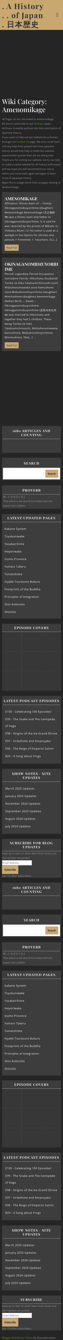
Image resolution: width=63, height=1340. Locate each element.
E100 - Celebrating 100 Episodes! (28, 711)
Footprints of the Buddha (22, 589)
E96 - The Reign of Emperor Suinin (29, 748)
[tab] (57, 15)
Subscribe (10, 869)
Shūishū (10, 612)
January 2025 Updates (20, 796)
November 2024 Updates (22, 803)
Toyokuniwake (15, 536)
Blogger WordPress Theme (17, 1337)
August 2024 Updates (20, 819)
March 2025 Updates (20, 788)
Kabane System (15, 529)
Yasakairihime (14, 544)
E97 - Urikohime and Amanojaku (28, 741)
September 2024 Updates (23, 811)
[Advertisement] (31, 63)
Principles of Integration (22, 597)
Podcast (38, 123)
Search (31, 463)
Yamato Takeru (15, 566)
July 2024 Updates (18, 826)
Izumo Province (16, 559)
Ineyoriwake (13, 551)
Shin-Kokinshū (15, 604)
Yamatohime (13, 574)
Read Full (11, 247)
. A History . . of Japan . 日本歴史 (23, 15)
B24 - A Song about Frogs (23, 756)
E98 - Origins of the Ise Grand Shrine (31, 733)
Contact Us (23, 141)
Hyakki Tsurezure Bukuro (22, 582)
